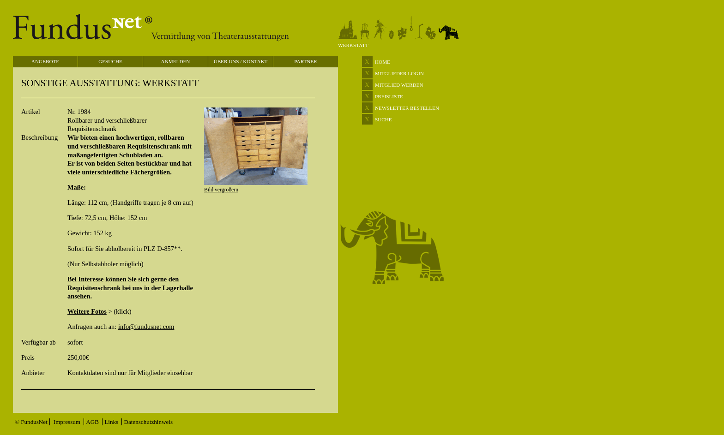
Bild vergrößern (221, 190)
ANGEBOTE (45, 61)
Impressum (68, 421)
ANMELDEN (175, 61)
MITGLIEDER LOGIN (399, 73)
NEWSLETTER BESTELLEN (407, 108)
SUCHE (383, 119)
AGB (93, 421)
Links (112, 421)
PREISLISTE (389, 96)
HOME (382, 62)
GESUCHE (110, 61)
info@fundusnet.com (146, 326)
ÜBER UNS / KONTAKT (241, 61)
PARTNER (305, 61)
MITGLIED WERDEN (399, 85)
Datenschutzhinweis (148, 421)
